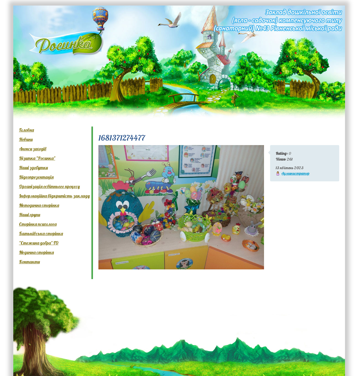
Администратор (295, 173)
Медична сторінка (36, 252)
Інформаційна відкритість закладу (54, 196)
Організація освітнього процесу (49, 186)
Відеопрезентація (36, 177)
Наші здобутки (33, 167)
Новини (26, 139)
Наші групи (29, 214)
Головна (26, 130)
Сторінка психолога (38, 224)
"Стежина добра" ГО (39, 243)
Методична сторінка (39, 205)
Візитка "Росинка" (37, 158)
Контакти (29, 261)
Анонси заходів (32, 148)
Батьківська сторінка (41, 233)
